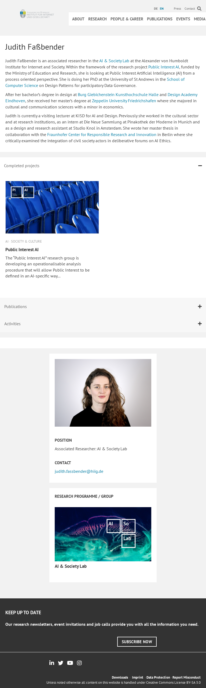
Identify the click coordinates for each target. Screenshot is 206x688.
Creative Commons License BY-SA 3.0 (173, 682)
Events (183, 18)
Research (97, 18)
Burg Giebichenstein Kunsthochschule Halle (118, 94)
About (78, 18)
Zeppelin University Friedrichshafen (123, 100)
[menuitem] (156, 8)
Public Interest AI (163, 66)
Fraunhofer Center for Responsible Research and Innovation (101, 134)
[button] (137, 642)
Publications (159, 18)
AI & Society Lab (114, 60)
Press (177, 8)
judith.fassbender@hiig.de (79, 471)
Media (199, 18)
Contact (190, 8)
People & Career (127, 18)
